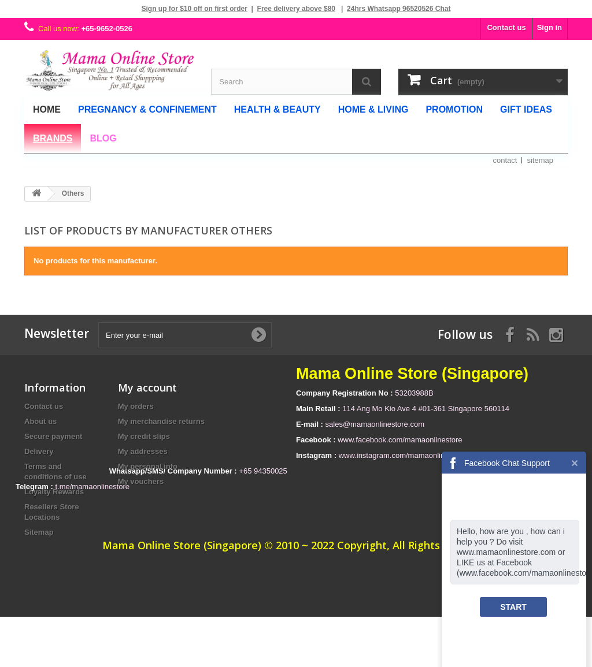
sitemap (540, 160)
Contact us (506, 27)
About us (40, 421)
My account (147, 387)
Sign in (549, 27)
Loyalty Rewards (54, 491)
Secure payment (53, 436)
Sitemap (39, 532)
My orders (136, 406)
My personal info (147, 466)
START (513, 607)
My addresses (143, 451)
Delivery (39, 451)
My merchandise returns (161, 421)
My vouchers (141, 481)
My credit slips (144, 436)
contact (505, 160)
